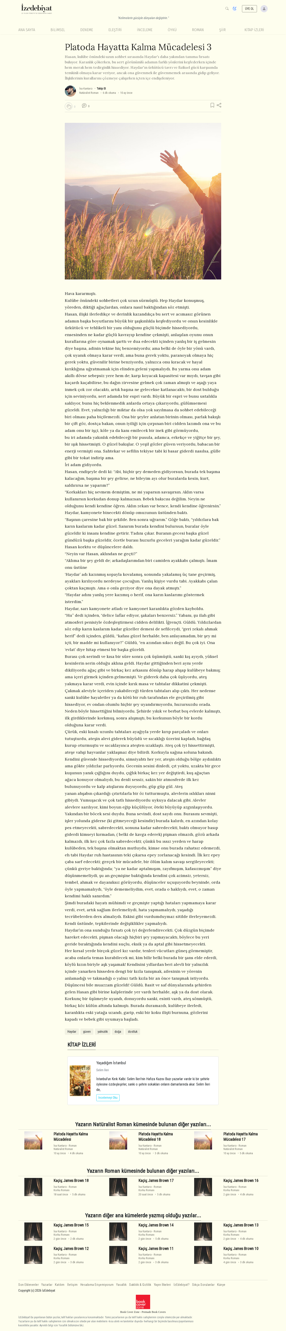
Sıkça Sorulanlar (203, 1285)
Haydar (71, 1031)
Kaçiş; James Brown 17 (156, 1180)
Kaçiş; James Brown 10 (240, 1248)
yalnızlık (103, 1031)
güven (87, 1031)
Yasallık (121, 1285)
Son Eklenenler (28, 1285)
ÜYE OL (249, 9)
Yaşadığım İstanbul (111, 1062)
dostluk (132, 1031)
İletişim (72, 1285)
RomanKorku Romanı (65, 1188)
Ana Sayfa (26, 30)
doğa (118, 1031)
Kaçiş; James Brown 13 (240, 1225)
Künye (221, 1285)
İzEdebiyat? (182, 1285)
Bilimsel (57, 30)
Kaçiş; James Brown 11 (156, 1248)
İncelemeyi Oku (108, 1097)
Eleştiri (115, 30)
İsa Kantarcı (86, 88)
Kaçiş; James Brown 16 (240, 1180)
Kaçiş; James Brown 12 (71, 1248)
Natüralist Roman (89, 92)
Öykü (172, 30)
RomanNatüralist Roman (65, 1147)
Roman (198, 30)
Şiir (222, 30)
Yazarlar (46, 1285)
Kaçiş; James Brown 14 (156, 1225)
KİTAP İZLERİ (254, 30)
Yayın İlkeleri (162, 1285)
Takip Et (101, 88)
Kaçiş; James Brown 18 (71, 1180)
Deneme (86, 30)
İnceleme (144, 30)
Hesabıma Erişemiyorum (97, 1285)
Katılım (60, 1285)
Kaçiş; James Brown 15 (71, 1225)
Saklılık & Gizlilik (140, 1285)
